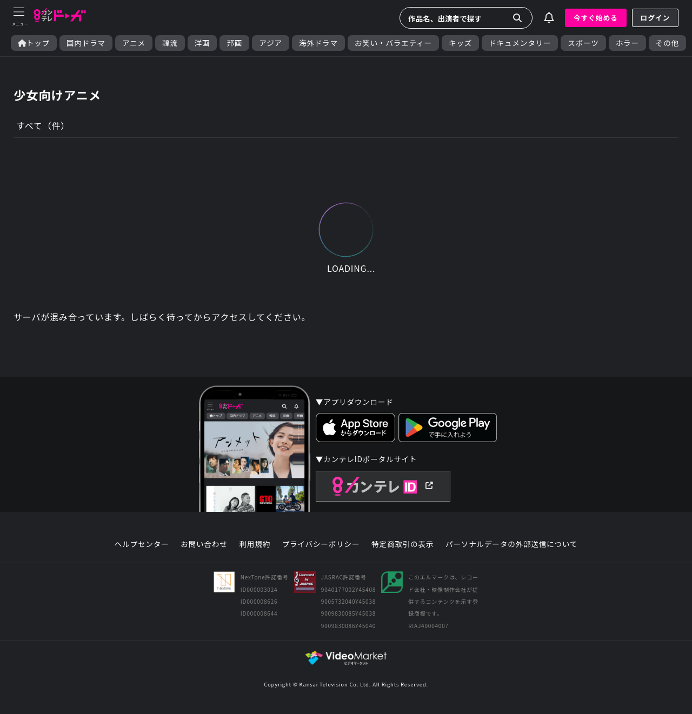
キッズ (460, 43)
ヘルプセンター (142, 544)
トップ (34, 43)
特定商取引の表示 (402, 544)
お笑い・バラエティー (393, 43)
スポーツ (583, 43)
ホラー (627, 43)
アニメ (133, 43)
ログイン (655, 17)
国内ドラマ (85, 43)
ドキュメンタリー (520, 43)
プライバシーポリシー (321, 544)
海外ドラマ (318, 43)
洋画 (202, 43)
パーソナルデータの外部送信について (511, 544)
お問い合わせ (204, 544)
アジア (270, 43)
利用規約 (254, 544)
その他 (667, 43)
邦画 (234, 43)
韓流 (170, 43)
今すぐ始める (596, 17)
